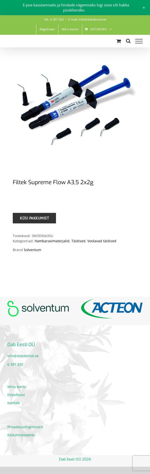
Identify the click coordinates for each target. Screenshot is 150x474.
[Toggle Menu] (139, 41)
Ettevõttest (16, 394)
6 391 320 (15, 364)
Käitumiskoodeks (21, 435)
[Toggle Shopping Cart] (118, 41)
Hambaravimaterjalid (52, 241)
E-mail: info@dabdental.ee (87, 19)
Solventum (32, 249)
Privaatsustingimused (25, 427)
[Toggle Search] (128, 40)
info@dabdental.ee (23, 355)
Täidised (78, 241)
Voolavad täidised (101, 241)
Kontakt (13, 403)
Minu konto (16, 386)
